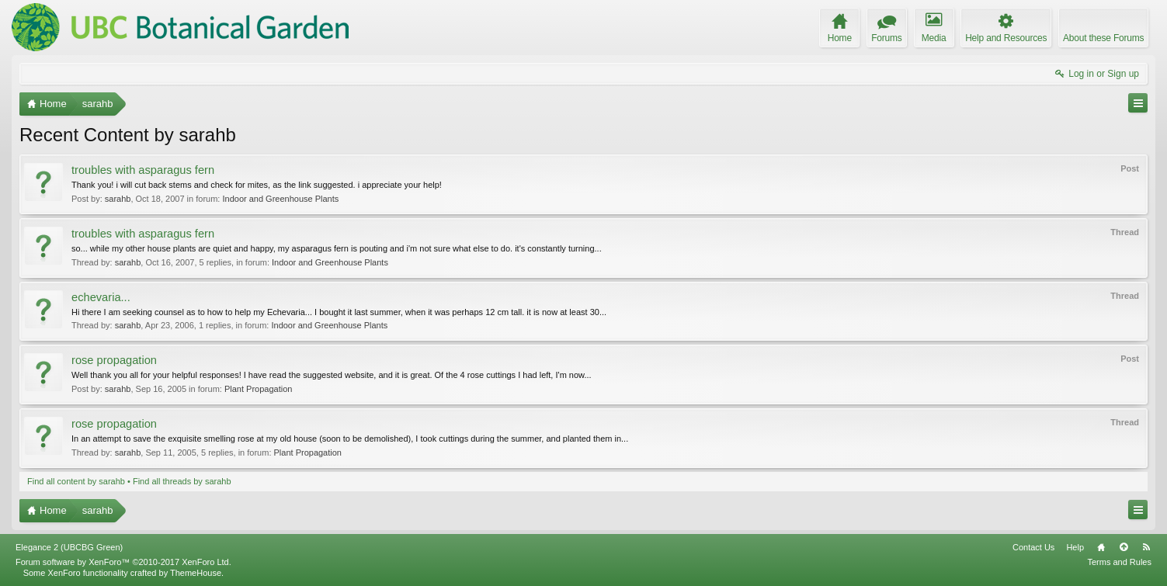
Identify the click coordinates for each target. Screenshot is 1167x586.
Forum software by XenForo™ (123, 562)
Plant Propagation (258, 389)
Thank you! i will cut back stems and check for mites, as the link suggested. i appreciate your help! (256, 184)
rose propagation (114, 360)
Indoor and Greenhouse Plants (280, 198)
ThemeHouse (195, 572)
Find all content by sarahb (76, 481)
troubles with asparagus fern (142, 170)
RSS (1146, 547)
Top (1123, 547)
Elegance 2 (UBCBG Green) (69, 547)
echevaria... (100, 297)
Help (1075, 547)
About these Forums (1103, 38)
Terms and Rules (1119, 562)
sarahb (118, 198)
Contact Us (1033, 547)
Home (1101, 547)
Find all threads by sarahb (182, 481)
